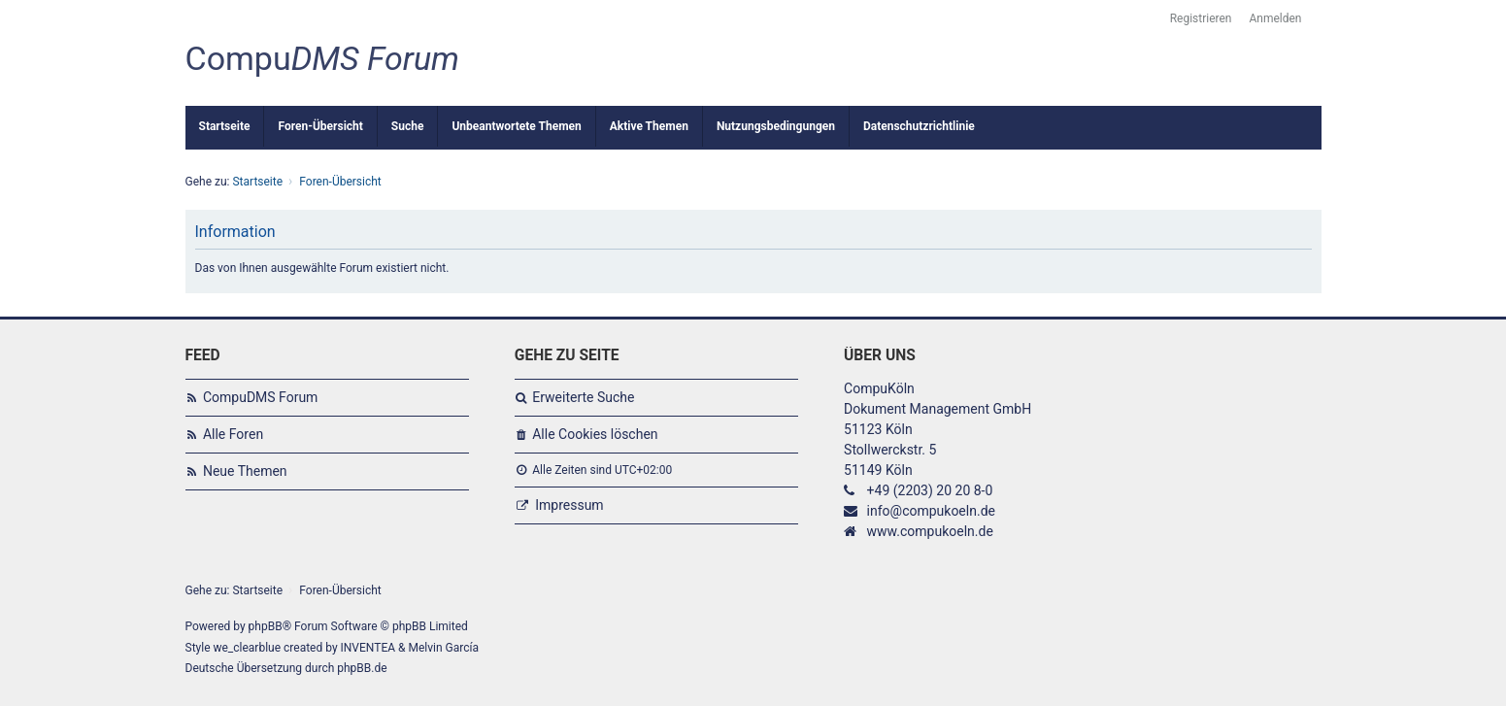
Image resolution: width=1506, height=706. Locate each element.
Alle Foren (233, 434)
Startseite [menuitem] (225, 126)
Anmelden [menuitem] (1275, 18)
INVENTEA (368, 648)
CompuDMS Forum (260, 397)
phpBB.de (361, 668)
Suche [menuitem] (407, 126)
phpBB (266, 626)
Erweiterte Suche (583, 397)
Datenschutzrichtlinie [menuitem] (919, 126)
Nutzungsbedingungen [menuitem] (776, 126)
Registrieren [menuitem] (1201, 18)
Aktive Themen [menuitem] (649, 126)
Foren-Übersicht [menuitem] (320, 126)
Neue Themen (245, 471)
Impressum (569, 505)
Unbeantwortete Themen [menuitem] (516, 126)
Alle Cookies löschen (594, 434)
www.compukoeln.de (930, 531)
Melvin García (443, 648)
